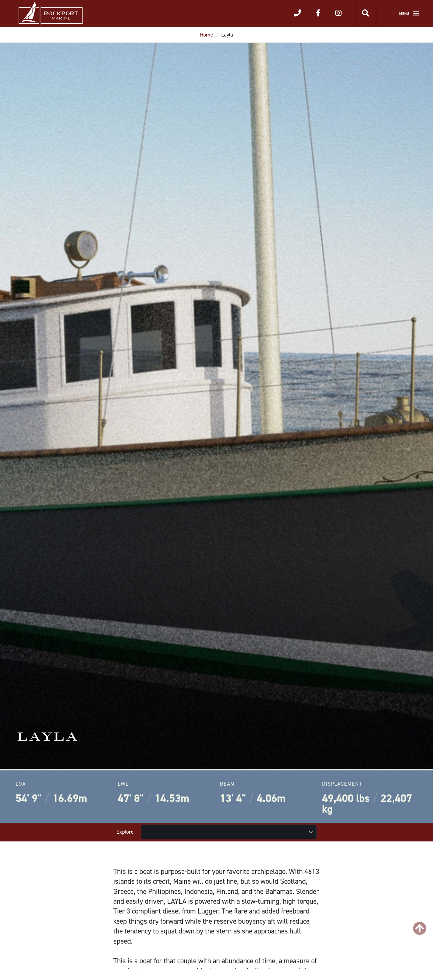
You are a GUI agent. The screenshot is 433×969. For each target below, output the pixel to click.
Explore (125, 831)
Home (206, 34)
